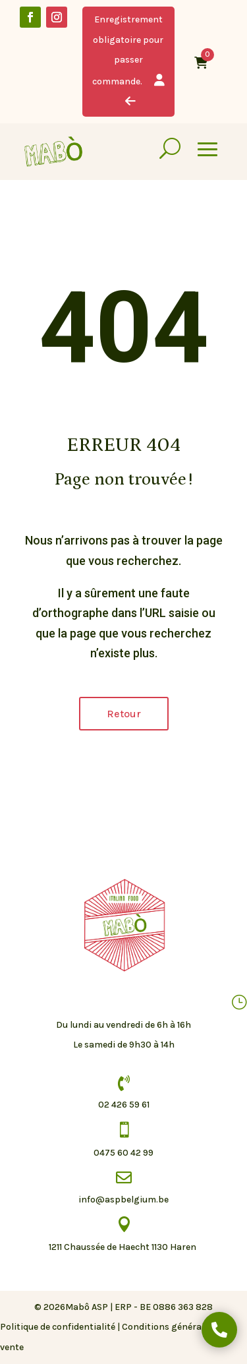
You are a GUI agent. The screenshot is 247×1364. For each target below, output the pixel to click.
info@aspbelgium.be (123, 1199)
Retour (124, 713)
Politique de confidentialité (57, 1326)
